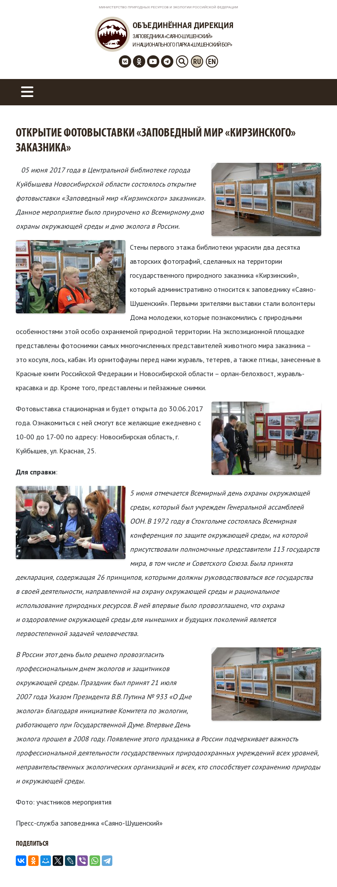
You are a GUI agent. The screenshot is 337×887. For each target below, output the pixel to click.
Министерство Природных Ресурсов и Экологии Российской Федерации (168, 7)
